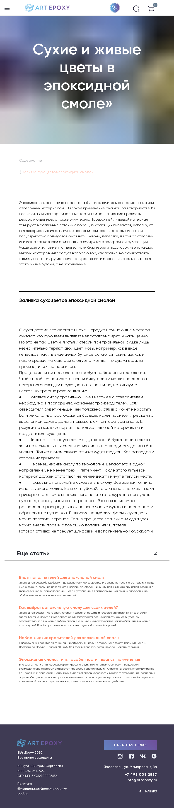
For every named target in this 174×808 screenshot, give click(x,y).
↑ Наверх (148, 791)
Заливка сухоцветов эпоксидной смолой (57, 172)
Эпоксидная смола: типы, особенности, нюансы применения (79, 659)
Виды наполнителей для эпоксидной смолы (62, 577)
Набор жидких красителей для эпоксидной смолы (69, 637)
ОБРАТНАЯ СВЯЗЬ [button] (130, 745)
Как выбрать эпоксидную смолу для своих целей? (68, 607)
